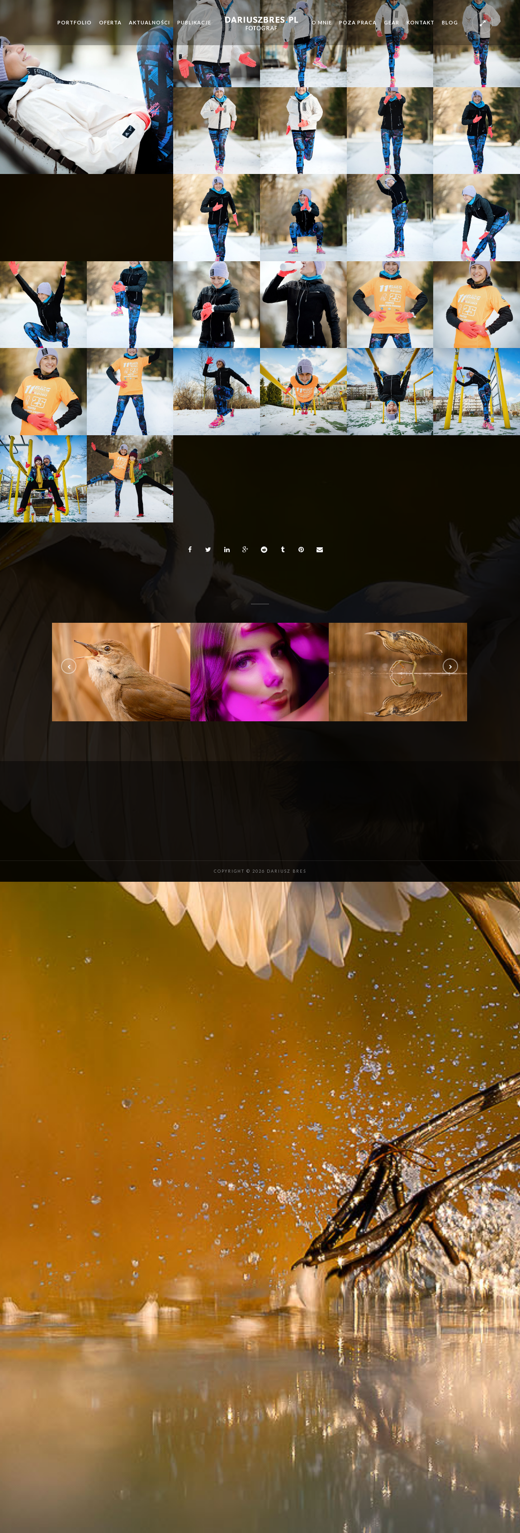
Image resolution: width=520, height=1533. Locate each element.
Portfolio (74, 22)
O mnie (322, 22)
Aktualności (149, 22)
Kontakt (421, 22)
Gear (391, 22)
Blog (450, 22)
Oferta (110, 22)
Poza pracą (358, 22)
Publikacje (194, 22)
